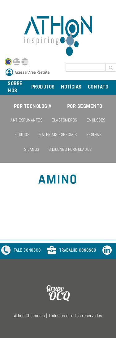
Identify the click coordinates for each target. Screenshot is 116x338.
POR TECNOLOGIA (33, 106)
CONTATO (98, 87)
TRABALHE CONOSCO (71, 251)
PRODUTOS (43, 87)
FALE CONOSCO (21, 251)
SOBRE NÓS (15, 87)
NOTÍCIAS (71, 87)
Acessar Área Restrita (32, 72)
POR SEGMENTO (84, 106)
